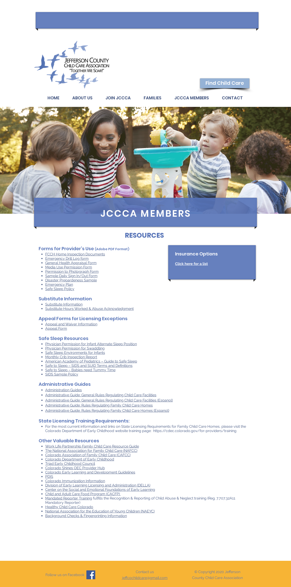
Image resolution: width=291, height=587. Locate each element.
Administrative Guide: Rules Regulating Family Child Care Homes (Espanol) (107, 410)
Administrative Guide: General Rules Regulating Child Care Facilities (100, 395)
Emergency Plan (59, 284)
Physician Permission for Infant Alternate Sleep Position (91, 344)
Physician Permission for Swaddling (75, 348)
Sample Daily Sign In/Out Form (71, 276)
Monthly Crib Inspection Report (71, 357)
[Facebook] (90, 574)
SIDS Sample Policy (61, 374)
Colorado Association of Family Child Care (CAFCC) (87, 455)
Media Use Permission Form (68, 267)
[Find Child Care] (224, 83)
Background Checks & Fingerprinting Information (86, 516)
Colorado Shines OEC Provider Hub (75, 468)
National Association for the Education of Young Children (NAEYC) (100, 511)
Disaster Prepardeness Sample (71, 280)
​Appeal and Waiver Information (71, 324)
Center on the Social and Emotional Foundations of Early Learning (100, 489)
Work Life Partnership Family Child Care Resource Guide (92, 446)
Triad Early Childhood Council (70, 463)
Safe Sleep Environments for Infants (75, 352)
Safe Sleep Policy (59, 289)
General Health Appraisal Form (71, 263)
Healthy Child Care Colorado (69, 507)
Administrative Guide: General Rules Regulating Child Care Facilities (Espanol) (109, 400)
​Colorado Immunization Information (75, 481)
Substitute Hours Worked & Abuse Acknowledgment (89, 308)
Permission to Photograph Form (72, 271)
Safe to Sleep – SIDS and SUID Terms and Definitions (89, 365)
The (49, 450)
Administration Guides (63, 390)
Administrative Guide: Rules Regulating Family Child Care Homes (99, 405)
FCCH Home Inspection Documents (75, 254)
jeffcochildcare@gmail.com (145, 578)
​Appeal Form (56, 328)
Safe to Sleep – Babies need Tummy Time (80, 370)
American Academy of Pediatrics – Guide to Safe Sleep (91, 361)
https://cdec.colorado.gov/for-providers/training (194, 431)
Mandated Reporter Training (68, 498)
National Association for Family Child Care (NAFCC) (95, 450)
